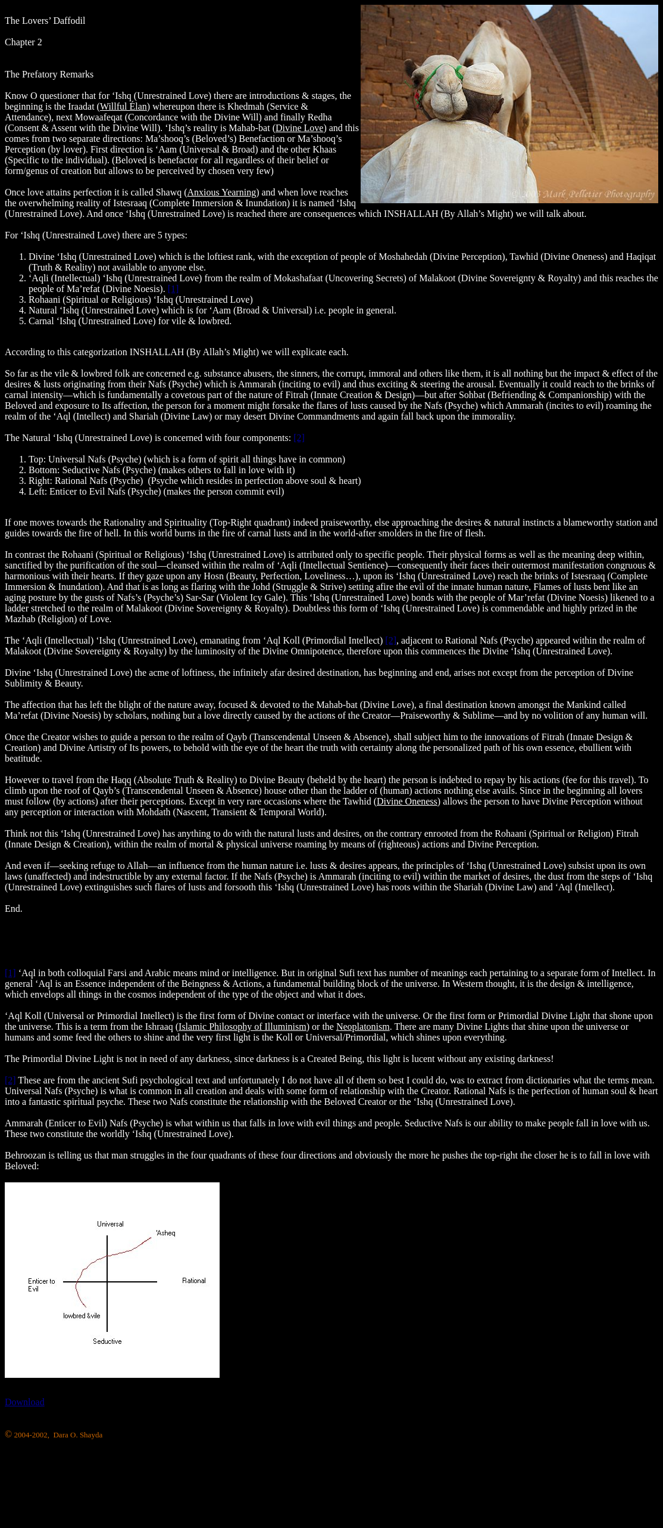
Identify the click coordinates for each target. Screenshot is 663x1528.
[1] (173, 289)
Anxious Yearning (222, 192)
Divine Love (299, 128)
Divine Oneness (407, 801)
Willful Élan (123, 106)
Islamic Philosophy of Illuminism (243, 1026)
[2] (299, 438)
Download (25, 1402)
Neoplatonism (363, 1026)
